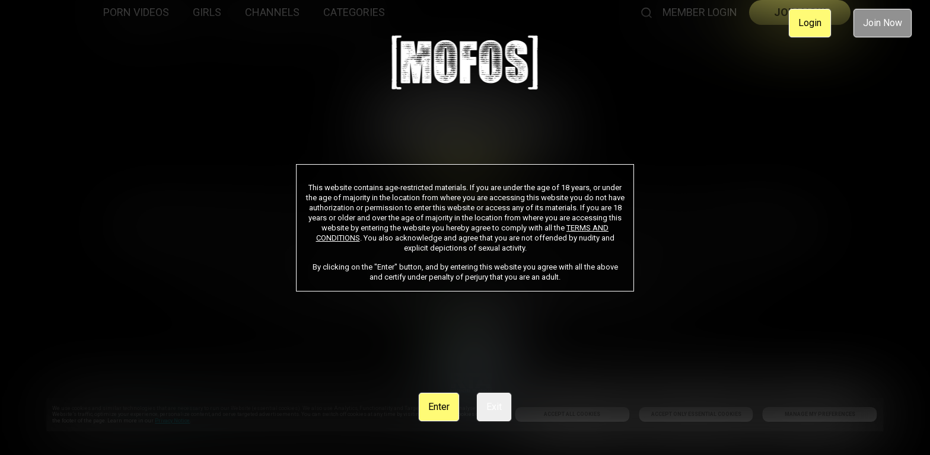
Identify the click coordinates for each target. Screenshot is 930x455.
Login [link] (809, 22)
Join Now (882, 22)
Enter (439, 406)
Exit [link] (494, 406)
